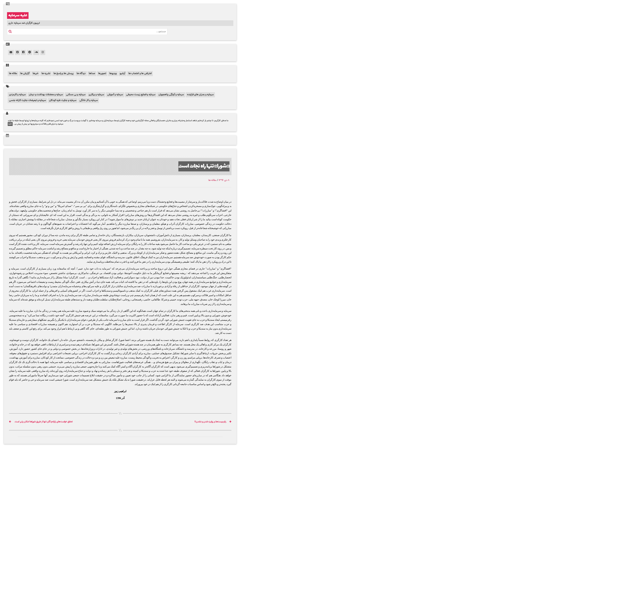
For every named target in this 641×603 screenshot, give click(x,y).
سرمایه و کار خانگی (88, 100)
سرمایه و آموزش (115, 95)
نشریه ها (46, 74)
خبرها (35, 74)
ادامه (10, 124)
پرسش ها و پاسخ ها (63, 74)
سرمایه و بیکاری (96, 95)
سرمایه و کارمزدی (17, 95)
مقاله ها (13, 74)
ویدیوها (113, 74)
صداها (92, 74)
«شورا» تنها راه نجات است (203, 166)
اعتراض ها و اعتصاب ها (140, 74)
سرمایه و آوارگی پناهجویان (171, 95)
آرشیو (122, 74)
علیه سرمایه (17, 15)
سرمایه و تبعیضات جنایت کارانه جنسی (27, 100)
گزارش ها (24, 74)
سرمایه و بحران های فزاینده (200, 95)
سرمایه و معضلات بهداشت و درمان (46, 95)
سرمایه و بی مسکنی (75, 95)
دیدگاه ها (81, 74)
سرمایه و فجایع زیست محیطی (140, 95)
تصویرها (102, 74)
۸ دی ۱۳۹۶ (224, 180)
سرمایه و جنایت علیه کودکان (62, 100)
